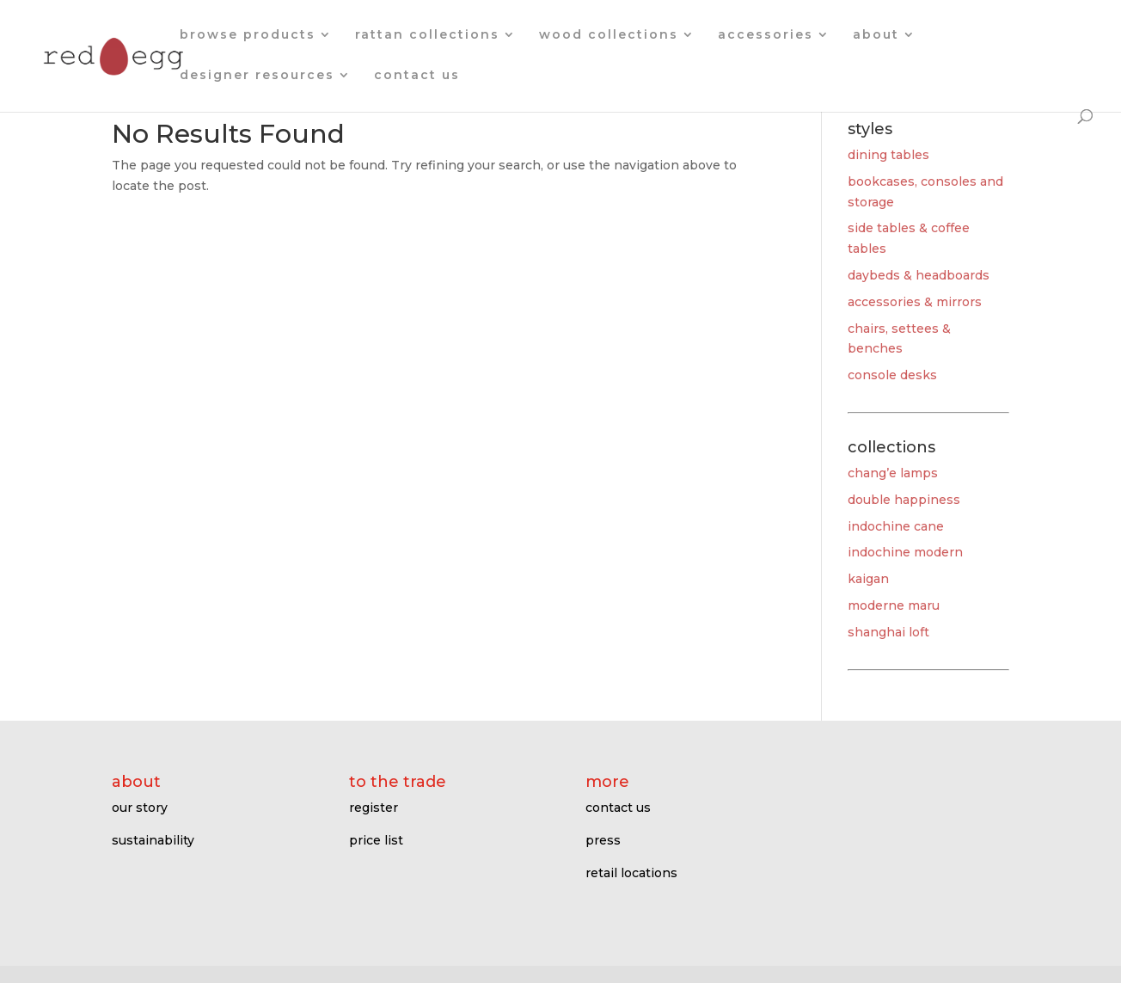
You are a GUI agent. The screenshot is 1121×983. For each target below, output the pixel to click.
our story (140, 807)
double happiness (904, 499)
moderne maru (894, 605)
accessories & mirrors (915, 302)
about (876, 35)
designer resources (257, 76)
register (373, 807)
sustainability (153, 840)
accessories (765, 35)
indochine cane (896, 526)
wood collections (608, 35)
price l (368, 840)
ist (395, 840)
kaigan (868, 579)
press (603, 840)
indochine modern (905, 552)
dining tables (888, 155)
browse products (247, 35)
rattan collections (427, 35)
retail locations (631, 873)
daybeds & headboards (918, 275)
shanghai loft (888, 632)
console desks (892, 375)
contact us (417, 76)
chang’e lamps (893, 473)
